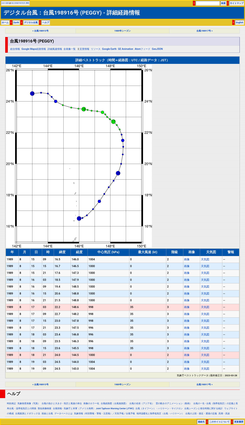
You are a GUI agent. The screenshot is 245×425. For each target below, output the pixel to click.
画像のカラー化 (91, 403)
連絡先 (201, 421)
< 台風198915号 (40, 31)
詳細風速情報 (55, 49)
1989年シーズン (122, 31)
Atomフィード (143, 49)
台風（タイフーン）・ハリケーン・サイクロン (159, 408)
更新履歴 (238, 421)
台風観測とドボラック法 (27, 413)
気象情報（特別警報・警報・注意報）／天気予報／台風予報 (104, 413)
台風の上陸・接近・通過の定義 (201, 413)
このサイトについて (219, 421)
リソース (96, 49)
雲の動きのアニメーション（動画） (174, 403)
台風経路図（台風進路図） (114, 403)
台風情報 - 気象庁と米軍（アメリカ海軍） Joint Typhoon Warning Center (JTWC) (93, 408)
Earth (16, 22)
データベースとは (63, 413)
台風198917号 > (204, 31)
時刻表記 (11, 403)
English (239, 22)
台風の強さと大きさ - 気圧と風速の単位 (62, 403)
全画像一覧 (69, 49)
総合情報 (15, 49)
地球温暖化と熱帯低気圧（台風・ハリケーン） (160, 413)
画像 (187, 259)
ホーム (5, 22)
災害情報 (84, 49)
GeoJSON (157, 49)
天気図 (205, 259)
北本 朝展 (5, 3)
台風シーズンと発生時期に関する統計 (203, 408)
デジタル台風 (31, 22)
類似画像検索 (44, 408)
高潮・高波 (224, 413)
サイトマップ (236, 3)
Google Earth (109, 49)
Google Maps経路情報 (34, 49)
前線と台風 (47, 413)
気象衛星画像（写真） (29, 403)
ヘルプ (45, 22)
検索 (223, 3)
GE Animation (125, 49)
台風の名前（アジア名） (141, 403)
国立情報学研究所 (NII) (20, 3)
